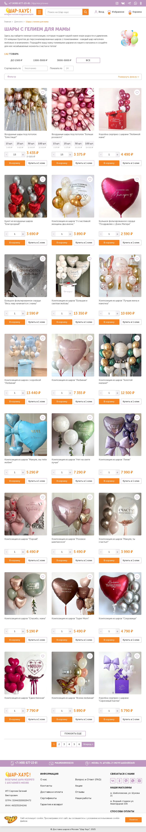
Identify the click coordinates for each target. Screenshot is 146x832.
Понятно (133, 819)
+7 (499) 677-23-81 (26, 763)
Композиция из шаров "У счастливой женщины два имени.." (71, 222)
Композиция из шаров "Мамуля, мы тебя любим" (25, 461)
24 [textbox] (67, 68)
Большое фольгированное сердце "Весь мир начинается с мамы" (22, 302)
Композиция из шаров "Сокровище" (118, 618)
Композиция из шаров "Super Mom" (70, 618)
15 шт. (9, 143)
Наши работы (83, 798)
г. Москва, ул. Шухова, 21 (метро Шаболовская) (112, 763)
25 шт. (20, 143)
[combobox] (35, 68)
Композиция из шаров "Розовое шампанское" (69, 540)
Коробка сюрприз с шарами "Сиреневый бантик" (114, 699)
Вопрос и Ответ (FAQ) (88, 779)
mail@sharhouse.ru (64, 763)
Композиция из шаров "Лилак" (115, 459)
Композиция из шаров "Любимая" (69, 380)
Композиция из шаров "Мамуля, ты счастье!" (117, 540)
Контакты (46, 785)
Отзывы (79, 791)
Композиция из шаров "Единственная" (24, 698)
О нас (43, 779)
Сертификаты (48, 798)
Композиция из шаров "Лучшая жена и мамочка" (119, 302)
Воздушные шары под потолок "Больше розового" (72, 136)
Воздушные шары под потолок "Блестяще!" (20, 136)
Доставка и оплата (51, 791)
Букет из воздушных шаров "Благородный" (18, 222)
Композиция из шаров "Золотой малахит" (115, 381)
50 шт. (31, 143)
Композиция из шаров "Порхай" (21, 539)
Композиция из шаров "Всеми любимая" (73, 698)
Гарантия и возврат (51, 804)
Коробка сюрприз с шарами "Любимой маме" (119, 136)
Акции (78, 785)
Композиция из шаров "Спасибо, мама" (25, 618)
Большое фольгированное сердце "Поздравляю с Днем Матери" (117, 222)
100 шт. (42, 143)
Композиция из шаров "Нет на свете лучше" (71, 461)
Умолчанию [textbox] (30, 68)
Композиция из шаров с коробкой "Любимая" (22, 381)
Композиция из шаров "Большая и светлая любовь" (69, 302)
